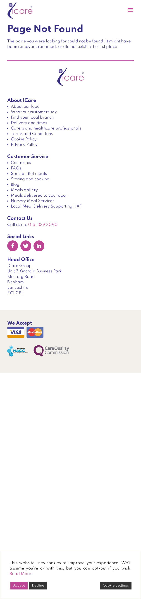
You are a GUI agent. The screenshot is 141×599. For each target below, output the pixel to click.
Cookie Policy (24, 139)
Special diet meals (29, 174)
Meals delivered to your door (39, 195)
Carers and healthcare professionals (46, 128)
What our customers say (34, 112)
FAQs (16, 168)
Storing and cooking (30, 179)
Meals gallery (24, 190)
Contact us (21, 163)
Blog (15, 185)
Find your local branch (32, 117)
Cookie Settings (116, 585)
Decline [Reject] (38, 585)
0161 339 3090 (43, 225)
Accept (19, 585)
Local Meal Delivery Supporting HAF (46, 206)
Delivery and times (29, 123)
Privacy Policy (24, 145)
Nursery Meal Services (32, 201)
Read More (20, 574)
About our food (25, 107)
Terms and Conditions (32, 134)
